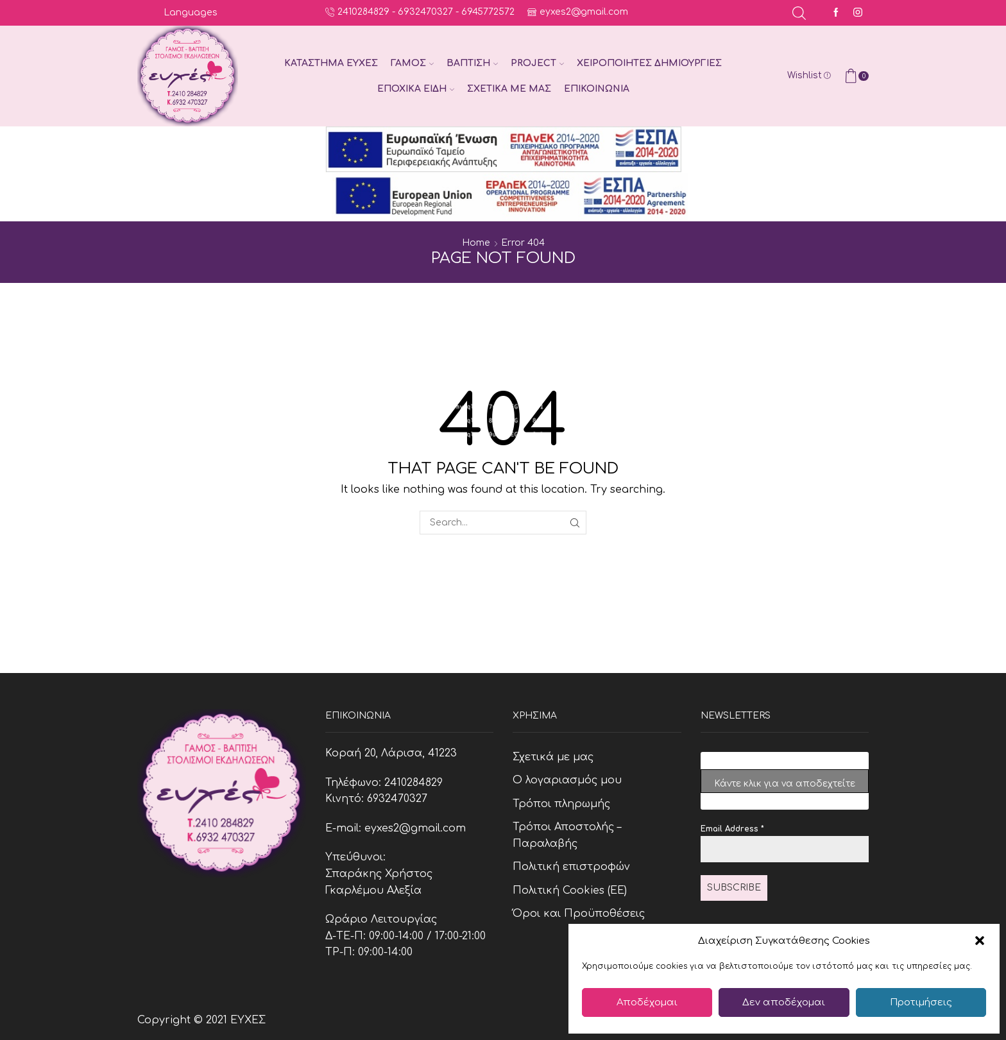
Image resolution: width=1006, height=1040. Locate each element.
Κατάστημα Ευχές (331, 63)
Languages (190, 12)
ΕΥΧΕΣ (248, 1020)
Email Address (732, 828)
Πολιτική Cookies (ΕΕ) (570, 890)
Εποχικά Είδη (415, 89)
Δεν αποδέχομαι (783, 1002)
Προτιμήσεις (921, 1002)
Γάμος (412, 63)
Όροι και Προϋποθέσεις (579, 913)
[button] (979, 940)
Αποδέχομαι (647, 1002)
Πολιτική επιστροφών (571, 867)
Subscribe (734, 887)
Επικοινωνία (596, 89)
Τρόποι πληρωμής (561, 804)
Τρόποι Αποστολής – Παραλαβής (567, 835)
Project (537, 63)
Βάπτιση (472, 63)
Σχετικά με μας (509, 89)
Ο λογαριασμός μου (567, 780)
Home (476, 243)
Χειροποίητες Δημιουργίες (649, 63)
